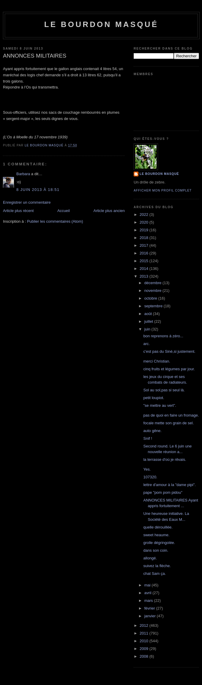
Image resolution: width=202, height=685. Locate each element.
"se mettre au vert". (159, 405)
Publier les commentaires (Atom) (55, 221)
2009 (144, 648)
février (150, 608)
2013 (144, 276)
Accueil (63, 210)
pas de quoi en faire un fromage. (171, 415)
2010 (144, 641)
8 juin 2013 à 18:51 (37, 189)
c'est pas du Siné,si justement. (169, 351)
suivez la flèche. (157, 566)
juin (148, 329)
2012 (144, 625)
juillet (149, 321)
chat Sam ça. (154, 573)
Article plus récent (18, 210)
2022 (144, 214)
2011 (144, 633)
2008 (144, 656)
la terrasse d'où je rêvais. (164, 459)
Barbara (23, 174)
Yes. (147, 469)
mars (149, 600)
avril (148, 593)
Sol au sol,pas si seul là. (163, 390)
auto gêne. (152, 430)
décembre (153, 283)
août (148, 313)
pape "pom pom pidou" (162, 492)
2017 (144, 245)
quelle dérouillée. (157, 527)
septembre (154, 306)
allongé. (150, 558)
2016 (144, 253)
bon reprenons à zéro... (163, 336)
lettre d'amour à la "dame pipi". (169, 484)
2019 (144, 230)
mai (148, 585)
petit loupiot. (153, 398)
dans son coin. (155, 550)
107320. (150, 477)
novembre (153, 290)
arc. (146, 343)
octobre (151, 298)
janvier (150, 616)
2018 (144, 237)
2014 (144, 268)
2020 (144, 222)
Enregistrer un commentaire (26, 202)
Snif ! (147, 438)
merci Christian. (156, 361)
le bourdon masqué (101, 24)
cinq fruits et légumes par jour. (169, 369)
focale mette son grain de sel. (168, 423)
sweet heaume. (156, 535)
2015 (144, 261)
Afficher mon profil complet (163, 190)
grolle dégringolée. (159, 542)
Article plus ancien (109, 210)
